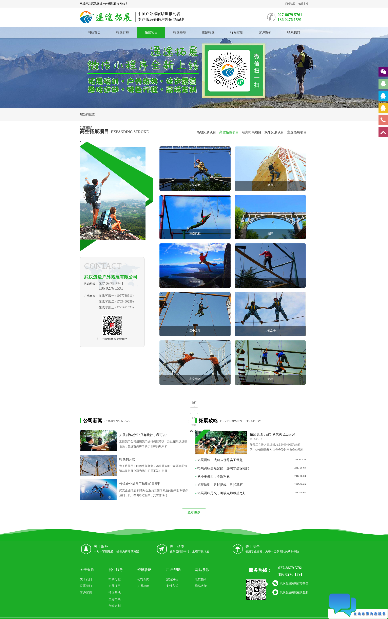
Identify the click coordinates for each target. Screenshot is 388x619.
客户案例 (265, 32)
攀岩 (270, 185)
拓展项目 (151, 32)
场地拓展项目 (206, 132)
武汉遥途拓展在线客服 (290, 592)
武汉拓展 (86, 127)
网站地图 (290, 3)
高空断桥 (195, 185)
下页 (194, 417)
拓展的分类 (127, 459)
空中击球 (195, 330)
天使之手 (270, 330)
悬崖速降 (195, 282)
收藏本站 (303, 3)
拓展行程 (122, 32)
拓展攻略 (143, 585)
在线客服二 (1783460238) (116, 301)
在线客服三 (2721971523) (116, 307)
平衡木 (270, 282)
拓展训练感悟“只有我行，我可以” (143, 435)
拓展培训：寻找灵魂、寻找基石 (220, 485)
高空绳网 (195, 378)
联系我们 (293, 32)
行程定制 (236, 32)
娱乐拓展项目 (274, 132)
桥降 (270, 233)
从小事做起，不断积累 (213, 476)
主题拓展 (208, 32)
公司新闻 (143, 579)
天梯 (270, 378)
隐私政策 (201, 585)
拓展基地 (179, 32)
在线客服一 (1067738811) (116, 295)
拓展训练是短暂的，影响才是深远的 (223, 468)
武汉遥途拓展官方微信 (290, 583)
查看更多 (194, 512)
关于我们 (86, 579)
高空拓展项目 (229, 132)
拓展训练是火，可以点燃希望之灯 (221, 493)
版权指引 (201, 579)
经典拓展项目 (251, 132)
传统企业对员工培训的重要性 (140, 484)
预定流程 (172, 579)
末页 (194, 425)
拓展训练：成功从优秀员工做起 (272, 434)
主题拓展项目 (297, 132)
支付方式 (172, 585)
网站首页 (94, 32)
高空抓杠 (195, 233)
